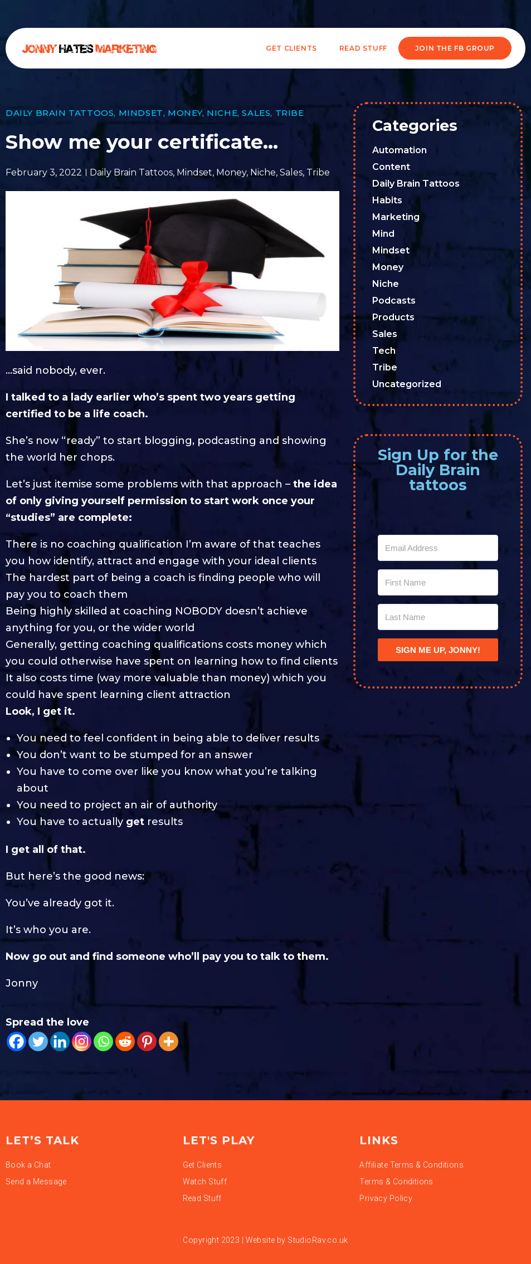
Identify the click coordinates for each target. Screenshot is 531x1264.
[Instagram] (81, 1041)
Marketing (396, 217)
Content (391, 167)
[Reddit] (125, 1041)
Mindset (141, 113)
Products (393, 317)
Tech (384, 350)
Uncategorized (406, 384)
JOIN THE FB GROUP (455, 48)
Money (185, 113)
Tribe (289, 113)
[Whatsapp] (103, 1041)
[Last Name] (438, 617)
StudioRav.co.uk (318, 1240)
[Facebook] (16, 1041)
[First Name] (438, 582)
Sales (256, 113)
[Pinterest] (147, 1041)
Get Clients (291, 48)
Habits (387, 200)
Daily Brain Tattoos (60, 113)
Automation (399, 150)
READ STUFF (363, 48)
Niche (222, 113)
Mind (383, 233)
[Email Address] (438, 548)
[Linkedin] (60, 1041)
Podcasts (394, 300)
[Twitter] (38, 1041)
